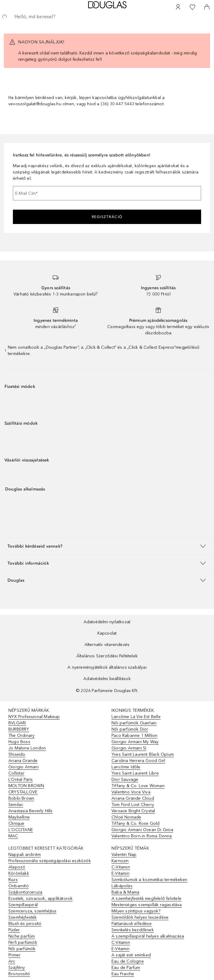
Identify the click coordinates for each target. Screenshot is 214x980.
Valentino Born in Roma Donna (141, 836)
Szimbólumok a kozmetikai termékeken (149, 879)
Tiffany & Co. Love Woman (138, 785)
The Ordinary (21, 735)
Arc (11, 961)
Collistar (16, 773)
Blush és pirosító (24, 923)
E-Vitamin (120, 873)
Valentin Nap (123, 854)
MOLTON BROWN (26, 785)
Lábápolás (121, 885)
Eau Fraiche (122, 973)
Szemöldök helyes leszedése (139, 917)
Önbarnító (18, 885)
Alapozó (16, 867)
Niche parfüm (21, 936)
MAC (13, 836)
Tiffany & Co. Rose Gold (135, 823)
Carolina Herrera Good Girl (138, 760)
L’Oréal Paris (20, 779)
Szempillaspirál (23, 904)
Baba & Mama (125, 892)
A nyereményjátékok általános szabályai (107, 667)
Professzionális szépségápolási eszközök (49, 860)
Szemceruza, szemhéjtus (32, 911)
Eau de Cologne (127, 961)
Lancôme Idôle (126, 766)
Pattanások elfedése (131, 923)
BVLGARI (17, 723)
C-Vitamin (120, 867)
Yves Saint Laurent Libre (135, 773)
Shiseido (16, 754)
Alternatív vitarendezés (107, 644)
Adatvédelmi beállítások (107, 678)
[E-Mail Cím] (107, 193)
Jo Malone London (27, 748)
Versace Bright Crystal (133, 810)
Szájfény (16, 967)
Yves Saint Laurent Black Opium (142, 754)
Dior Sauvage (124, 779)
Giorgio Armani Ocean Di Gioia (142, 829)
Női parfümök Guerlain (133, 723)
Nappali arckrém (24, 854)
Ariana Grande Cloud (132, 798)
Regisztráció (107, 217)
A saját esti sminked (131, 955)
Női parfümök (21, 948)
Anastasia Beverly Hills (30, 810)
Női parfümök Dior (129, 729)
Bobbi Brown (21, 798)
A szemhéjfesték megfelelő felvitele (146, 898)
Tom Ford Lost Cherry (132, 804)
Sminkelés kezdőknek (132, 929)
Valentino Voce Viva (130, 792)
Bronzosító (19, 973)
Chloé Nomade (126, 817)
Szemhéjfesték (22, 917)
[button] (107, 545)
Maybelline (19, 817)
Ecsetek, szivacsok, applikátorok (40, 898)
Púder (14, 929)
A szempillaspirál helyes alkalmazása (147, 936)
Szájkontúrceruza (25, 892)
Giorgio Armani (23, 766)
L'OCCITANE (20, 829)
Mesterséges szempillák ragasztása (146, 904)
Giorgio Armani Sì (128, 748)
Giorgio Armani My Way (135, 741)
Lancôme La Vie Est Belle (136, 716)
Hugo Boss (19, 741)
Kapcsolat (107, 633)
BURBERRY (18, 729)
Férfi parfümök (22, 942)
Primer (14, 955)
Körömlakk (18, 873)
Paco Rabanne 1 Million (134, 735)
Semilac (15, 804)
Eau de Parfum (125, 967)
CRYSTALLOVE (22, 792)
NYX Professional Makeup (34, 716)
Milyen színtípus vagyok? (135, 911)
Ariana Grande (23, 760)
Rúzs (13, 879)
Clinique (16, 823)
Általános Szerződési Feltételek (107, 656)
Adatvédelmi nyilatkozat (107, 621)
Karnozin (120, 860)
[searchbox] (107, 16)
